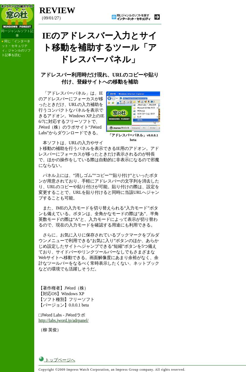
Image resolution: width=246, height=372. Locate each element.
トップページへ (57, 360)
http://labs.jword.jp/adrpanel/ (64, 320)
